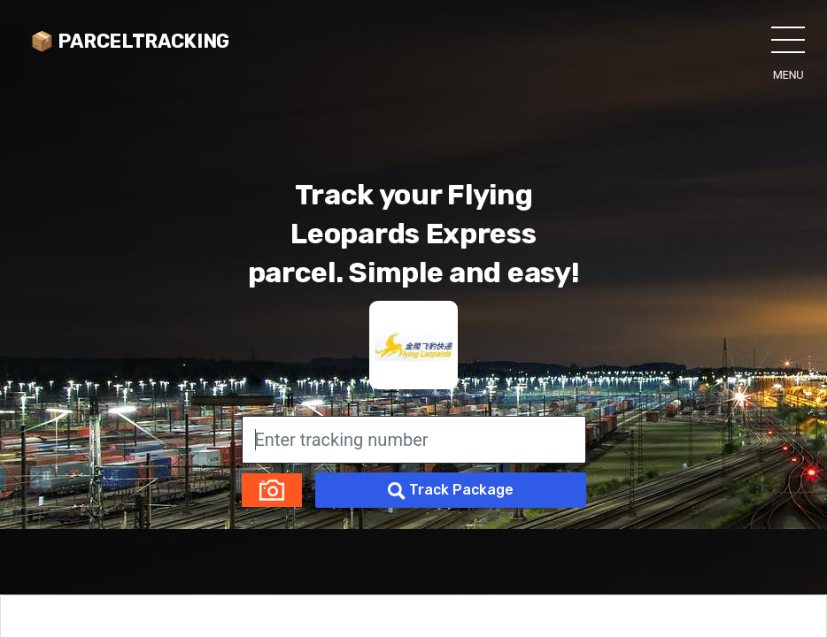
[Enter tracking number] (414, 440)
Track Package (451, 490)
